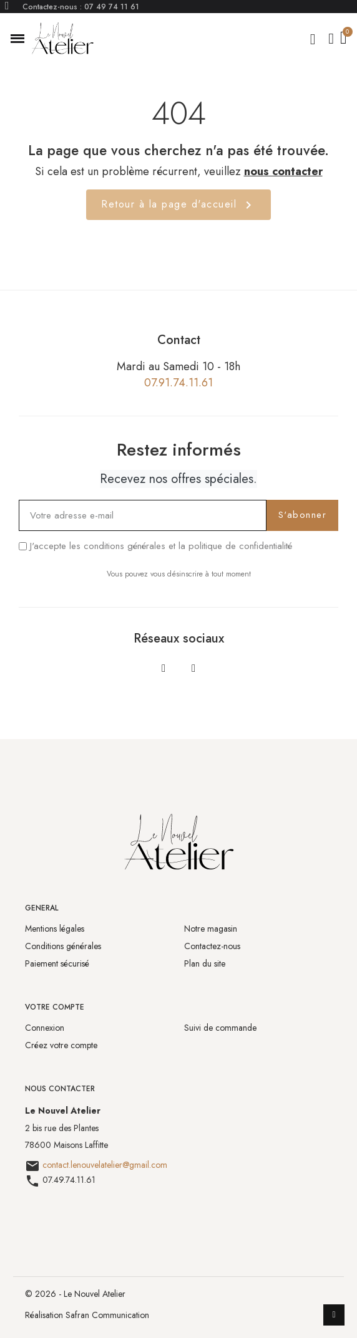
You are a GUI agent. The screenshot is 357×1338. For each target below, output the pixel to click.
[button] (17, 38)
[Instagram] (193, 668)
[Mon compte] (331, 38)
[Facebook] (163, 668)
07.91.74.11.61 (178, 383)
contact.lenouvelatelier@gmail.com (104, 1165)
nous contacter (283, 171)
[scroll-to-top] (334, 1315)
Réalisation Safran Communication (87, 1315)
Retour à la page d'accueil (178, 205)
